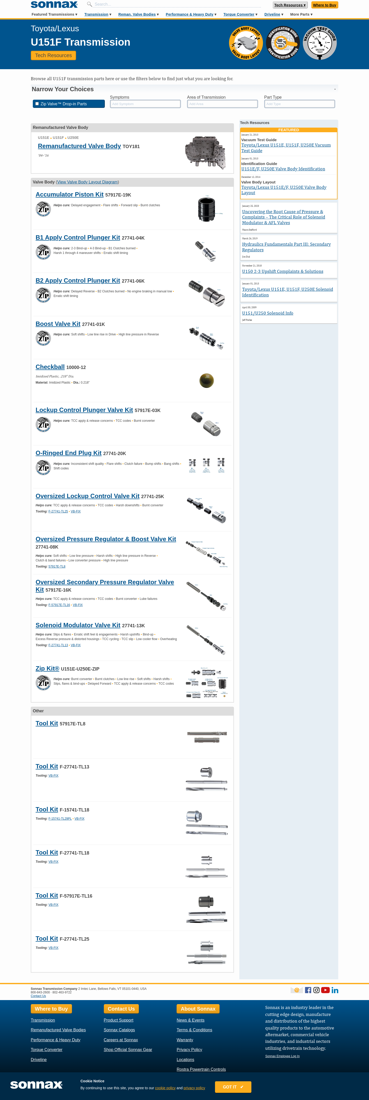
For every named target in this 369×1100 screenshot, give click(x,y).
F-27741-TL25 (58, 511)
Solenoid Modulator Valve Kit (78, 625)
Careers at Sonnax (121, 1040)
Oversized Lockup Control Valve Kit (87, 495)
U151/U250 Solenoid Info (267, 313)
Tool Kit (47, 723)
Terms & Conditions (194, 1030)
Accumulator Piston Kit (70, 194)
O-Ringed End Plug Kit (68, 452)
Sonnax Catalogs (119, 1030)
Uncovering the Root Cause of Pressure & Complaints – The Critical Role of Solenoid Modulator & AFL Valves (283, 217)
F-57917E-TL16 (59, 605)
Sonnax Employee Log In (282, 1056)
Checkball (50, 366)
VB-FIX (76, 511)
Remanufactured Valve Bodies (58, 1030)
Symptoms (119, 97)
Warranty (185, 1040)
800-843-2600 (40, 992)
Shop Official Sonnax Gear (128, 1049)
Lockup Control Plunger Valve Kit (84, 409)
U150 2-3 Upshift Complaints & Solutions (282, 271)
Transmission (96, 14)
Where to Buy (324, 5)
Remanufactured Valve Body (79, 145)
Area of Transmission (206, 97)
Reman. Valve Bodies (137, 14)
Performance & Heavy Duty (189, 14)
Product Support (119, 1020)
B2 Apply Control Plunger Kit (78, 280)
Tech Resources (53, 55)
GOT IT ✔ (234, 1088)
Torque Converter (238, 14)
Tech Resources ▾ (290, 5)
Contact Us (38, 996)
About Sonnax (198, 1009)
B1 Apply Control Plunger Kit (78, 237)
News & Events (190, 1020)
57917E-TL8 (56, 566)
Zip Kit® (47, 668)
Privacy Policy (189, 1049)
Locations (185, 1059)
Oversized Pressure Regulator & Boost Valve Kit (106, 539)
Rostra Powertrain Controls (201, 1069)
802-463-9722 (62, 992)
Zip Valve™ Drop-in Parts (61, 104)
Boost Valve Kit (58, 323)
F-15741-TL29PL (60, 818)
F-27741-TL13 (58, 645)
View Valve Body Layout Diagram (87, 182)
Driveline (272, 14)
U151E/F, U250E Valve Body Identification (283, 168)
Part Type (273, 97)
